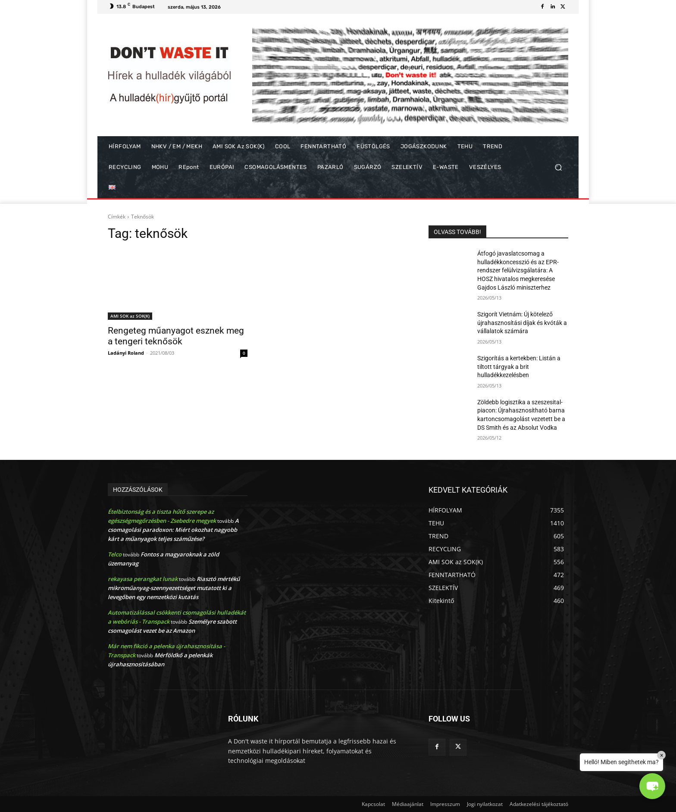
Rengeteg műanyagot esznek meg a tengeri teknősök (176, 336)
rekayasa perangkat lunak (143, 579)
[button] (558, 167)
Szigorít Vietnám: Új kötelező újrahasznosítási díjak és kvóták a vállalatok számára (522, 322)
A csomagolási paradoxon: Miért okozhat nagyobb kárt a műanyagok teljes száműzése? (173, 530)
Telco (115, 554)
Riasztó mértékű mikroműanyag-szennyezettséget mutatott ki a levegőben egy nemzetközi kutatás (174, 588)
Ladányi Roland (126, 353)
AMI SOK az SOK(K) (130, 316)
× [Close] (661, 755)
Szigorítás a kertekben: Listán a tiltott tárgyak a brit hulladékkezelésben (518, 366)
